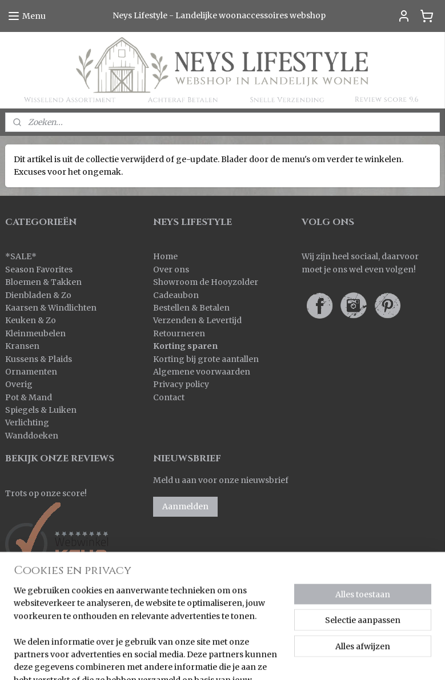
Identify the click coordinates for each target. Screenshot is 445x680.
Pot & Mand (28, 397)
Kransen (22, 346)
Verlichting (27, 422)
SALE (20, 256)
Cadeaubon (176, 295)
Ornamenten (31, 372)
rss (269, 659)
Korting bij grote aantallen (206, 359)
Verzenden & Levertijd (197, 320)
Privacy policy (181, 384)
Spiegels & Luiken (41, 410)
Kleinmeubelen (35, 333)
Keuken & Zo (30, 320)
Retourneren (179, 333)
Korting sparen (185, 346)
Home (165, 256)
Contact (169, 397)
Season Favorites (39, 269)
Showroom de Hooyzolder (205, 282)
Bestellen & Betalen (191, 308)
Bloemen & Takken (44, 282)
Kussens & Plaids (38, 359)
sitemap (245, 659)
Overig (19, 384)
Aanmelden (185, 506)
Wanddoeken (31, 435)
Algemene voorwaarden (201, 372)
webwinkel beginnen (313, 659)
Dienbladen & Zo (38, 295)
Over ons (171, 269)
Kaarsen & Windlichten (51, 308)
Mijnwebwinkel (415, 659)
